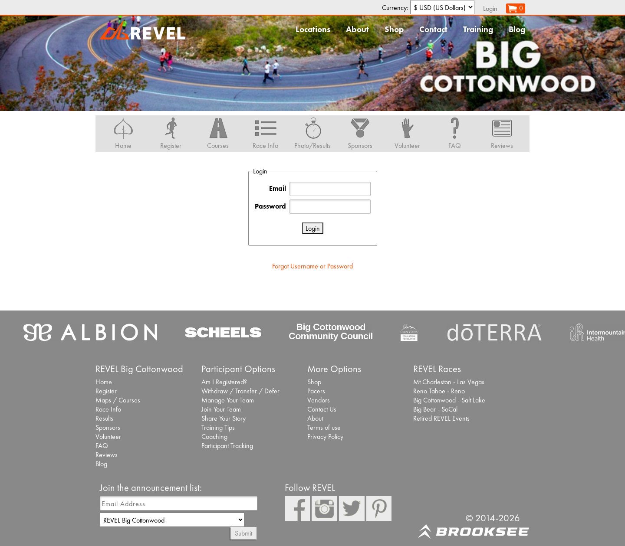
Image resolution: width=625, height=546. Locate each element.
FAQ (101, 445)
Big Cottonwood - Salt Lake (449, 400)
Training (478, 29)
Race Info (108, 409)
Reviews (106, 454)
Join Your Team (221, 409)
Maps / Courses (117, 400)
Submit (243, 533)
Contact (433, 29)
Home (103, 381)
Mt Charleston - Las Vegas (448, 381)
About (357, 29)
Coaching (214, 436)
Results (104, 418)
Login (490, 8)
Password (270, 206)
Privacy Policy (325, 436)
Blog (517, 29)
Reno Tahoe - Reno (439, 391)
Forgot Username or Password (312, 266)
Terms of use (324, 427)
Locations (313, 29)
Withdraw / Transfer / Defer (240, 391)
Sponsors (107, 427)
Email (277, 188)
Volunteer (108, 436)
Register (106, 391)
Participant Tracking (227, 445)
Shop (394, 29)
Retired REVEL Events (441, 418)
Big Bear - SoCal (435, 409)
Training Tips (218, 427)
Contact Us (321, 409)
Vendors (318, 400)
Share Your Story (223, 418)
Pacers (316, 391)
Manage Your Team (227, 400)
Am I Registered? (224, 381)
